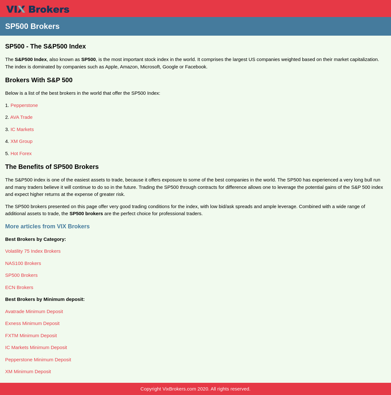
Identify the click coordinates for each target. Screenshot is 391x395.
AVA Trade (21, 117)
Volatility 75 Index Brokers (33, 251)
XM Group (21, 141)
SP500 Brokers (21, 275)
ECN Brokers (19, 287)
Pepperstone (24, 105)
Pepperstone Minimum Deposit (38, 359)
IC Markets (22, 129)
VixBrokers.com (179, 388)
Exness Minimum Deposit (32, 323)
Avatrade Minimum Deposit (34, 311)
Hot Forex (21, 153)
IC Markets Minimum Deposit (36, 347)
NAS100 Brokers (23, 263)
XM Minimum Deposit (28, 371)
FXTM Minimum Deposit (31, 335)
